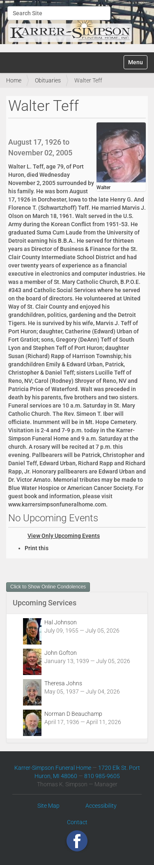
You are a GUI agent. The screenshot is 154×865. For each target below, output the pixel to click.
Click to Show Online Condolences (48, 587)
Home (13, 80)
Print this (36, 548)
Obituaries (48, 80)
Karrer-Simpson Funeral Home (52, 767)
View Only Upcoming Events (64, 535)
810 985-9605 (102, 776)
